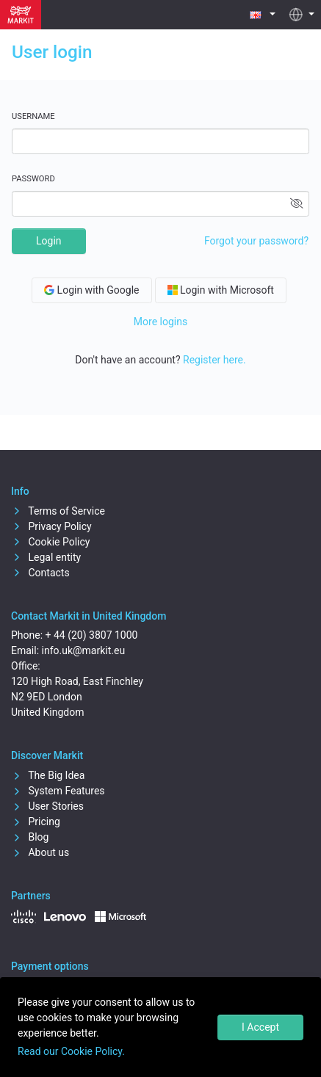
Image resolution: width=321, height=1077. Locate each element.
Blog (29, 837)
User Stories (47, 806)
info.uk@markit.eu (84, 650)
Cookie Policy (50, 542)
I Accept (260, 1027)
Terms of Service (58, 511)
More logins (160, 321)
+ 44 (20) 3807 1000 (92, 635)
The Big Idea (47, 775)
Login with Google (91, 290)
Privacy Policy (51, 526)
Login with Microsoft (220, 290)
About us (40, 852)
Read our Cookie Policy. (71, 1051)
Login (49, 241)
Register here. (214, 360)
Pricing (35, 821)
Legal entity (46, 557)
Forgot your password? (256, 241)
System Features (58, 791)
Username (33, 116)
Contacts (40, 573)
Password (33, 179)
